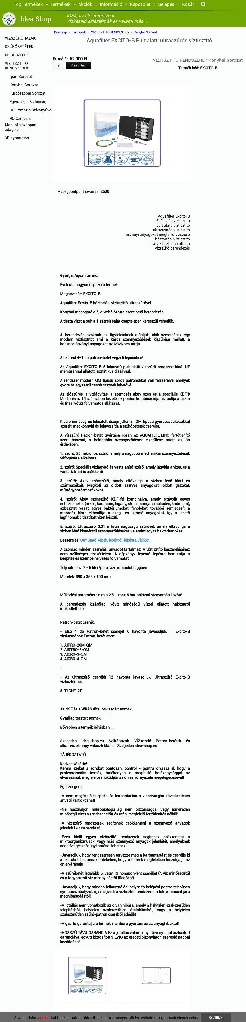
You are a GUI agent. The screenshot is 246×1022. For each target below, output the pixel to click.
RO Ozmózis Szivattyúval (31, 110)
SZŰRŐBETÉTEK (19, 46)
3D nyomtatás (17, 138)
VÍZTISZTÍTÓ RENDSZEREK (17, 65)
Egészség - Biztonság (28, 101)
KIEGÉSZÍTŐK (17, 55)
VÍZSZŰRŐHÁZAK (20, 38)
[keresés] (203, 4)
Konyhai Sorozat (24, 85)
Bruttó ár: (61, 59)
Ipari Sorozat (21, 76)
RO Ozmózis (20, 118)
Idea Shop (35, 19)
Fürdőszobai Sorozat (27, 93)
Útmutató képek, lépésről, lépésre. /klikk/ (114, 540)
